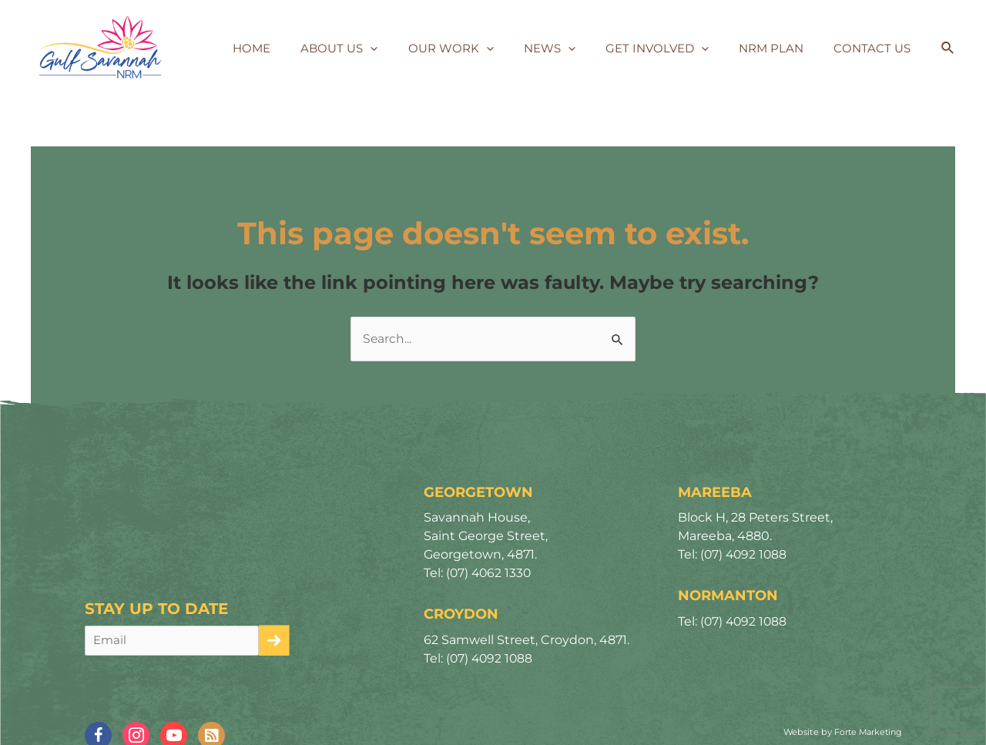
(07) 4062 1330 (490, 573)
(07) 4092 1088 (490, 658)
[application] (409, 49)
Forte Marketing (865, 732)
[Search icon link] (948, 49)
